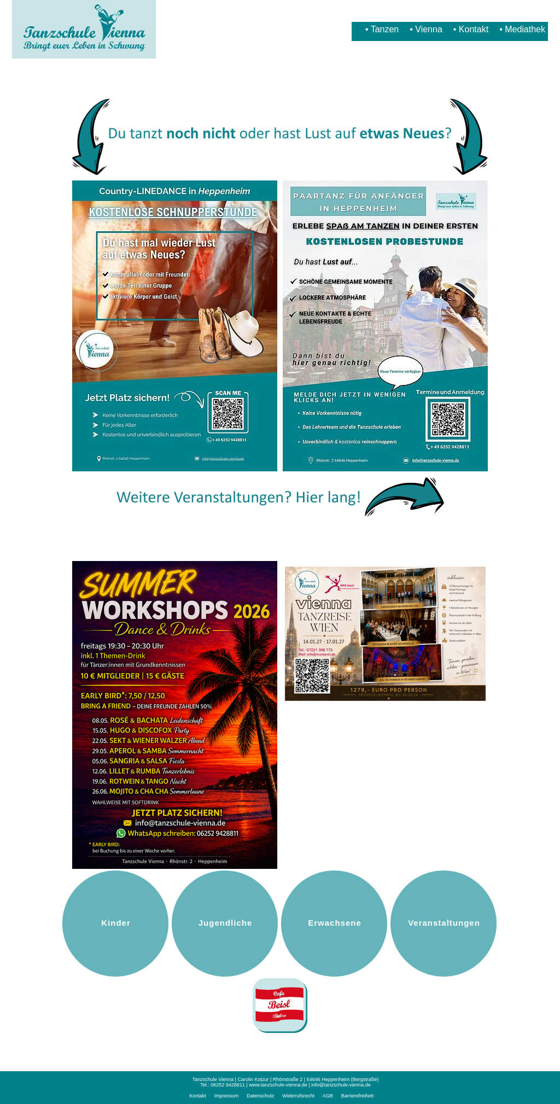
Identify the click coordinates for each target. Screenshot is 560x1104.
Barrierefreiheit (357, 1096)
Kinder (116, 922)
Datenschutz (260, 1096)
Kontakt (473, 29)
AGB (328, 1096)
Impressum (226, 1096)
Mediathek (525, 29)
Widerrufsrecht (298, 1096)
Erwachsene (334, 922)
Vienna (428, 29)
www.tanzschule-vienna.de (278, 1085)
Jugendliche (226, 922)
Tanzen (385, 29)
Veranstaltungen (444, 922)
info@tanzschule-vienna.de (341, 1085)
